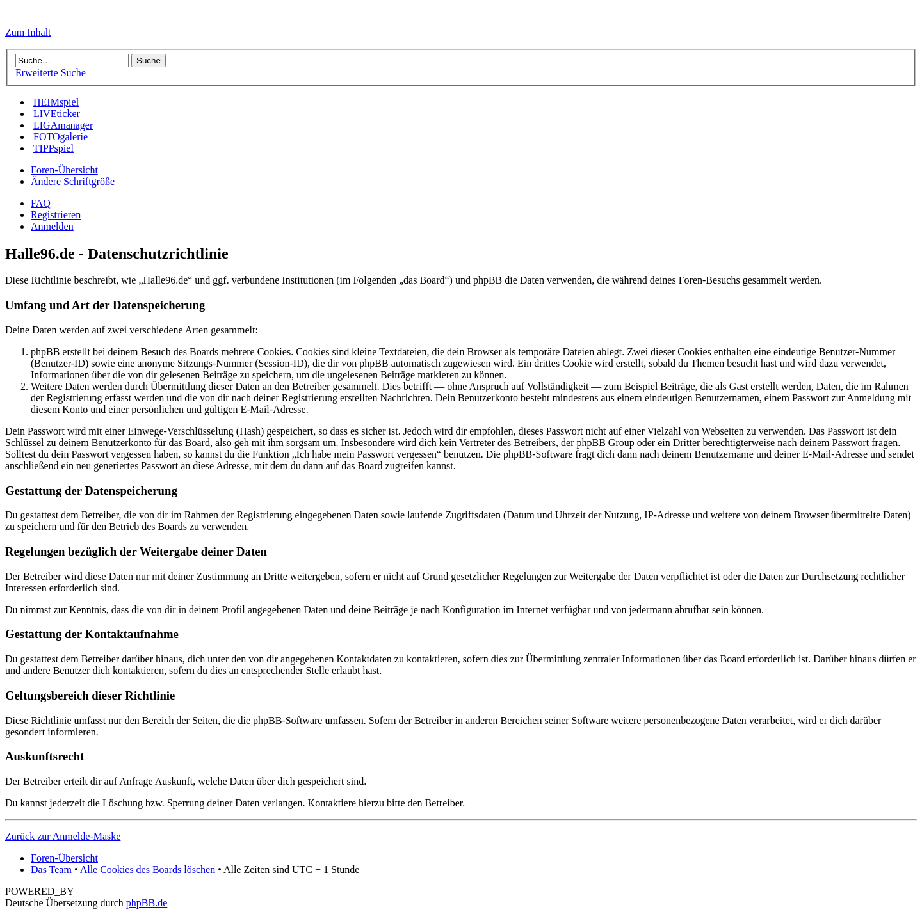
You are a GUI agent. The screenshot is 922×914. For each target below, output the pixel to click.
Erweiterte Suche (50, 72)
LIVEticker (56, 113)
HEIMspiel (56, 102)
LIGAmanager (63, 125)
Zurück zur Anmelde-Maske (62, 836)
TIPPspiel (53, 148)
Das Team (51, 869)
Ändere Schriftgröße (73, 181)
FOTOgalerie (60, 136)
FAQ (41, 203)
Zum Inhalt (28, 32)
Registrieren (56, 214)
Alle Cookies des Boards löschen (148, 869)
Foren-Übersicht (64, 169)
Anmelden (52, 226)
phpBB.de (146, 902)
